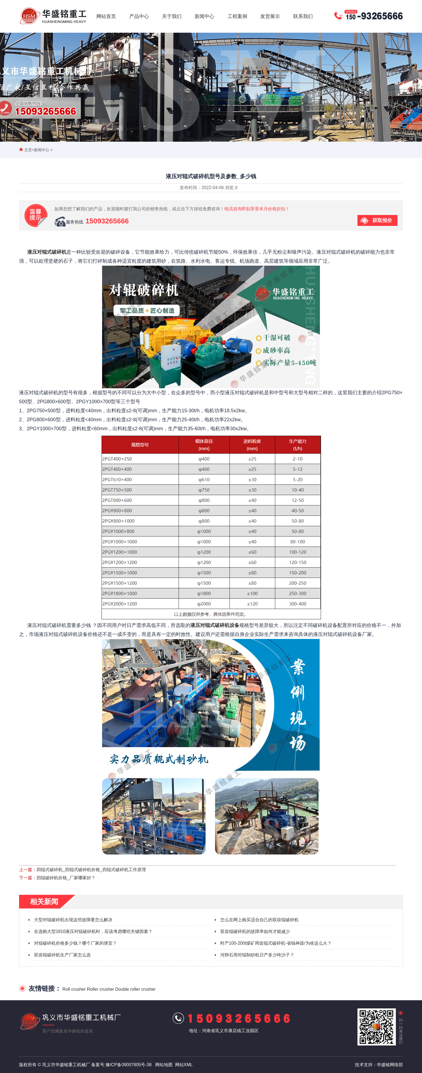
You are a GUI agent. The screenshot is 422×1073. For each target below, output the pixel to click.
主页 (28, 150)
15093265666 (107, 221)
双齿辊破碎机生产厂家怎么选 (62, 955)
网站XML (184, 1064)
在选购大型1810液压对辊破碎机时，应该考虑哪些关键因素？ (93, 931)
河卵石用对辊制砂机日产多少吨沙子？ (257, 955)
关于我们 (172, 16)
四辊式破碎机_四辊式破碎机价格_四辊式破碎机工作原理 (91, 869)
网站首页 (106, 16)
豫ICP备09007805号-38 (129, 1064)
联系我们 (303, 16)
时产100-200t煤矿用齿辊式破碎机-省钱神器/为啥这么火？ (276, 943)
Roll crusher (73, 989)
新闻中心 (204, 16)
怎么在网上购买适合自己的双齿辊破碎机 (259, 919)
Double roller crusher (135, 989)
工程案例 (237, 16)
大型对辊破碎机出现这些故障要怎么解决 (73, 919)
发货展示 (270, 16)
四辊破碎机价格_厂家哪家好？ (66, 877)
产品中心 (139, 16)
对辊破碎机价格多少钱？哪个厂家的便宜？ (75, 943)
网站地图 (164, 1064)
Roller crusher (100, 989)
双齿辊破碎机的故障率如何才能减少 (255, 931)
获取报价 (382, 220)
